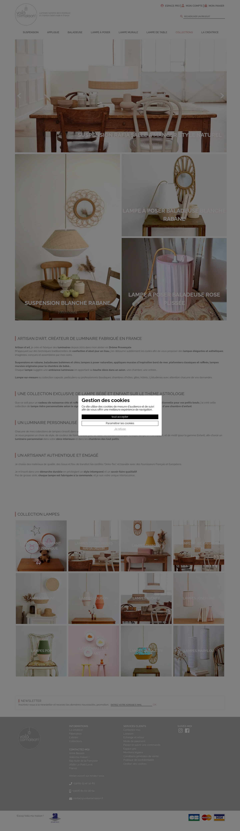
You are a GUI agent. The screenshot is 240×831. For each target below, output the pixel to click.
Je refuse (120, 429)
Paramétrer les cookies (120, 423)
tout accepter (120, 416)
